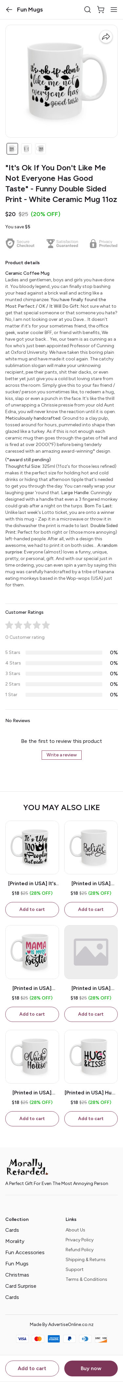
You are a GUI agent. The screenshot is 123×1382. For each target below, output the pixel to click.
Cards (12, 1230)
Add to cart (32, 1368)
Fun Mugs (17, 1263)
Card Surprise (20, 1286)
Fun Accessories (25, 1252)
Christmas (17, 1275)
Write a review (62, 755)
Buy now (91, 1368)
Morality (14, 1241)
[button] (9, 10)
